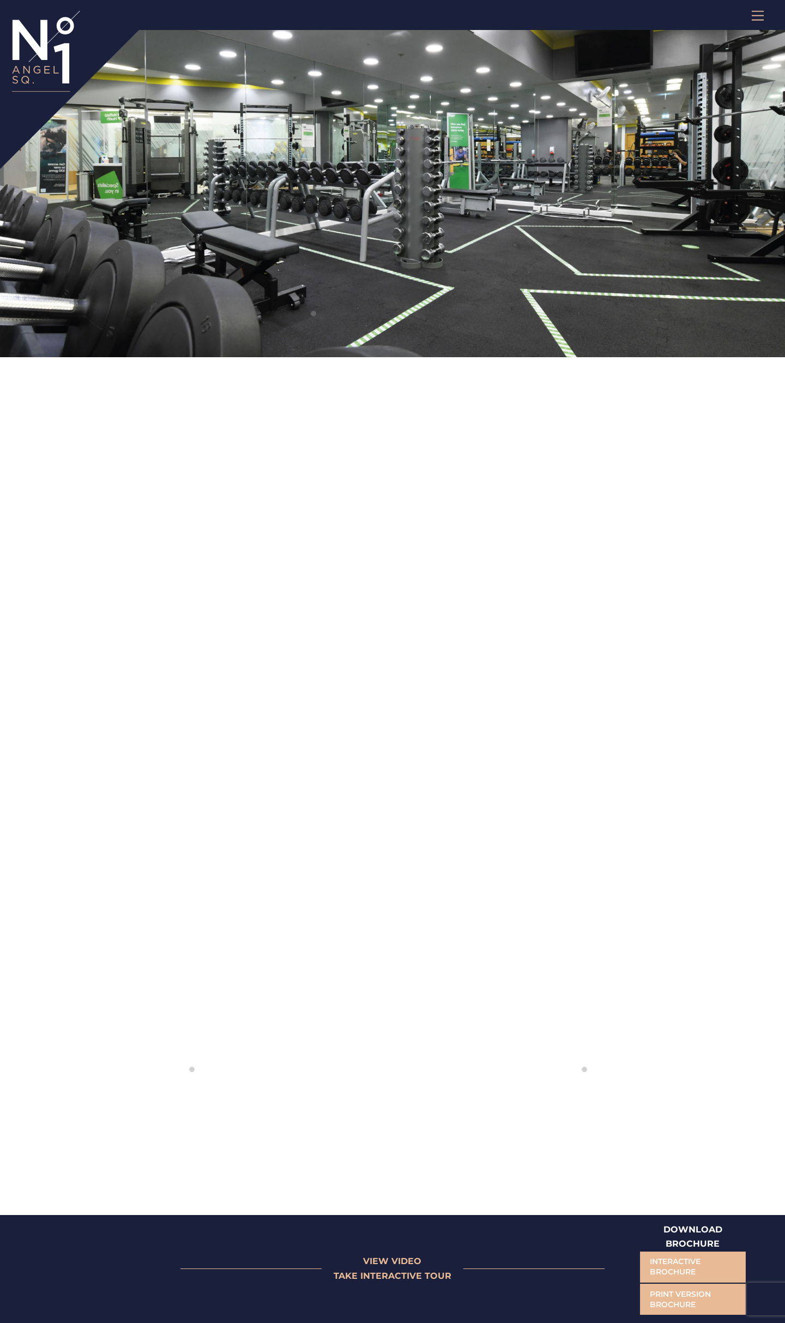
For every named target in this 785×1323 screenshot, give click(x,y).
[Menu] (757, 15)
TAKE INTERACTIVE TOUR (392, 1276)
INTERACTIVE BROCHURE (675, 1266)
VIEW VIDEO (392, 1261)
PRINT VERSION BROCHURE (680, 1299)
